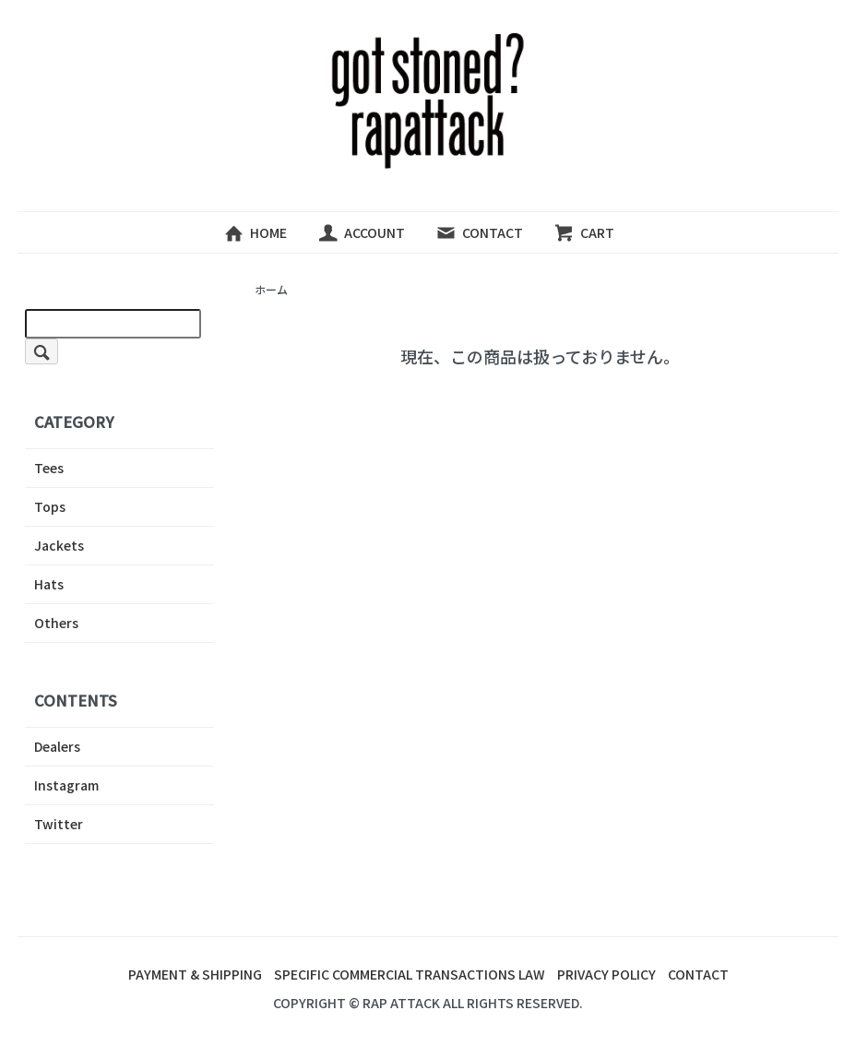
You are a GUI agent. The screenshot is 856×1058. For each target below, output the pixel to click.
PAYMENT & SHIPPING (195, 974)
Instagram (66, 785)
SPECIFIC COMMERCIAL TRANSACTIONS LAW (409, 974)
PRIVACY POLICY (606, 974)
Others (56, 622)
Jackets (59, 545)
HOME (255, 232)
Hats (49, 584)
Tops (49, 506)
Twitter (58, 823)
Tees (49, 467)
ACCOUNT (361, 232)
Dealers (57, 746)
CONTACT (479, 232)
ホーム (271, 289)
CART (583, 232)
